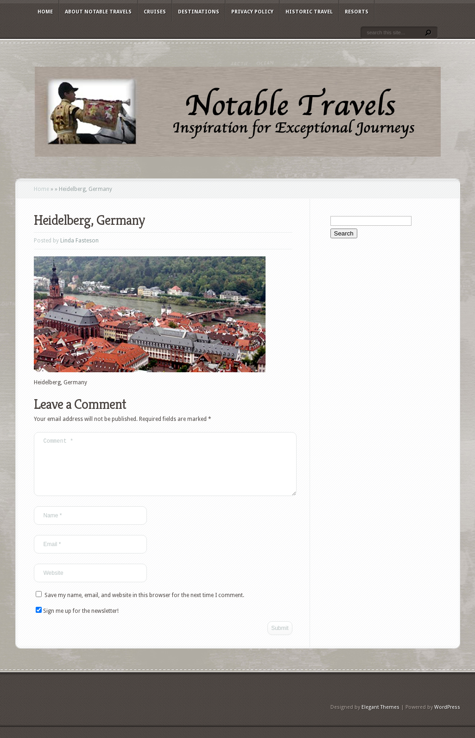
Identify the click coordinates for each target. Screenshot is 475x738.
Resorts (356, 12)
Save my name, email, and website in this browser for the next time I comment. (144, 606)
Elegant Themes (380, 718)
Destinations (198, 12)
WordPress (447, 718)
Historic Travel (309, 12)
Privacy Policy (252, 12)
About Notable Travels (98, 12)
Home (45, 12)
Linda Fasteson (79, 240)
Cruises (155, 12)
